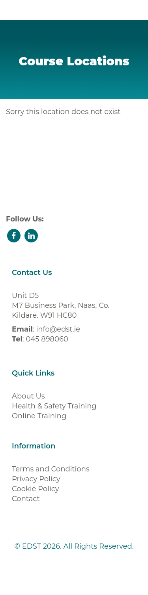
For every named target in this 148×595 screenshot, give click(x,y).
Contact (26, 498)
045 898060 (47, 339)
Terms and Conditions (51, 469)
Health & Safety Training (54, 406)
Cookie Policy (35, 488)
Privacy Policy (36, 479)
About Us (28, 396)
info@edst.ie (58, 329)
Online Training (39, 416)
